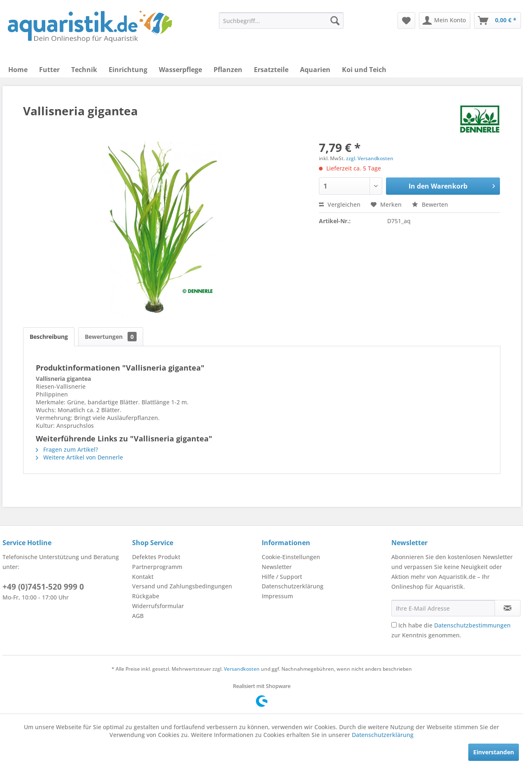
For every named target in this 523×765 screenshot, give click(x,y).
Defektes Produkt (156, 557)
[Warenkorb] (497, 20)
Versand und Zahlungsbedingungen (182, 586)
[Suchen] (335, 20)
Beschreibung (49, 337)
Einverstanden (493, 752)
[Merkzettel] (406, 20)
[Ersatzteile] (271, 69)
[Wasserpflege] (180, 69)
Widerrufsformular (158, 606)
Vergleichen (339, 204)
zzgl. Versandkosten (369, 158)
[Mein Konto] (444, 20)
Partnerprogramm (157, 567)
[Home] (17, 69)
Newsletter (277, 567)
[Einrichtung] (128, 69)
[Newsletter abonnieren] (508, 608)
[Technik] (84, 69)
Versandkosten (242, 668)
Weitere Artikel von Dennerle (79, 457)
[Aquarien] (315, 69)
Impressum (277, 596)
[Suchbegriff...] (281, 20)
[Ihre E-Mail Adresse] (443, 608)
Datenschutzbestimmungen (472, 625)
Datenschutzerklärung (292, 586)
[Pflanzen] (228, 69)
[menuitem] (281, 20)
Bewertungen (111, 336)
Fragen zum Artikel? (67, 449)
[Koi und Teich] (364, 69)
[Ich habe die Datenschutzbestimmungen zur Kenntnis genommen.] (394, 624)
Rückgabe (145, 596)
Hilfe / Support (282, 577)
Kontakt (142, 577)
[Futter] (49, 69)
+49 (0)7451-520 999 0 (43, 586)
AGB (138, 616)
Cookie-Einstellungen (291, 557)
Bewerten (430, 204)
